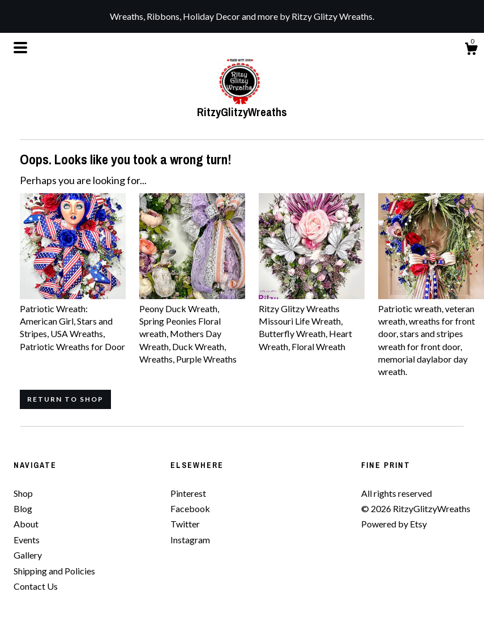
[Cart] (471, 50)
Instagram (190, 539)
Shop (23, 493)
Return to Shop (65, 399)
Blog (23, 508)
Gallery (28, 555)
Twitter (185, 523)
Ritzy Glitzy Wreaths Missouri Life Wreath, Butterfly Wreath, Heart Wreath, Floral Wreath (312, 321)
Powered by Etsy (394, 523)
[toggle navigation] (20, 47)
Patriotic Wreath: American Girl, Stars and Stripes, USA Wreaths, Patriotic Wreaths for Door (73, 321)
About (26, 523)
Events (27, 539)
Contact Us (36, 586)
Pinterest (188, 493)
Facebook (190, 508)
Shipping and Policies (54, 570)
